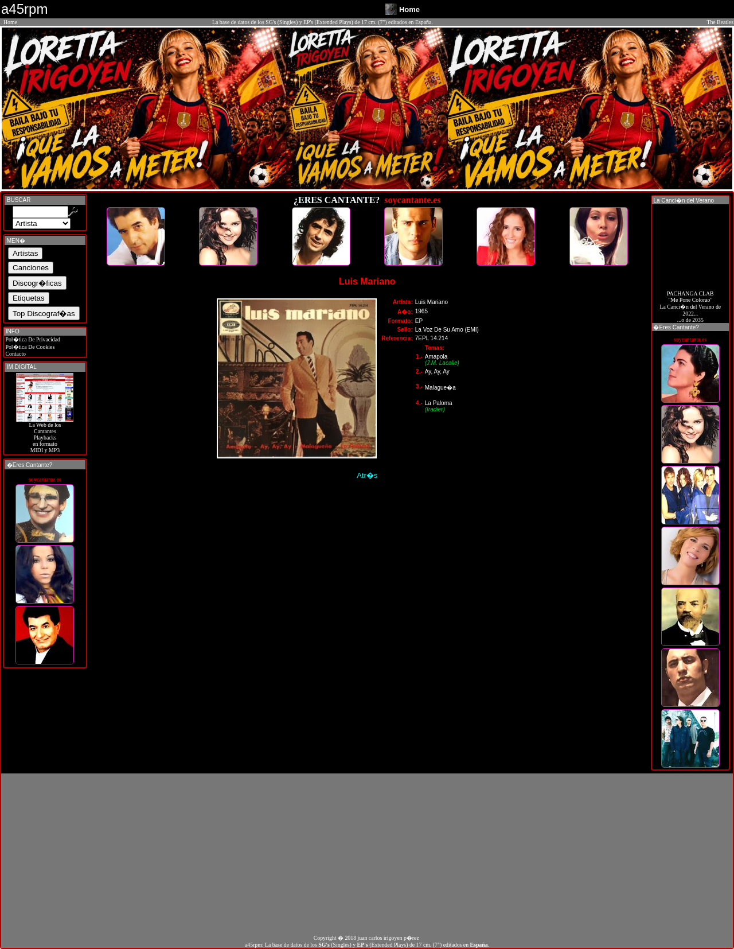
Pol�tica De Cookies (29, 347)
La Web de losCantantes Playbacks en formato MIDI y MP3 (44, 435)
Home (10, 22)
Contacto (15, 354)
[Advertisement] (367, 853)
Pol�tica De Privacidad (32, 339)
